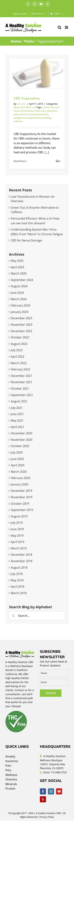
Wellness (11, 775)
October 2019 (20, 504)
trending (46, 117)
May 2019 (17, 536)
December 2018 (21, 555)
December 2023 (21, 318)
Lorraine (21, 103)
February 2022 (20, 369)
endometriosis (25, 110)
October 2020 (20, 446)
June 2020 (17, 459)
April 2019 (17, 542)
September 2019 (22, 510)
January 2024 (19, 312)
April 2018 (17, 587)
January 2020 (19, 484)
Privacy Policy (47, 817)
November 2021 (21, 382)
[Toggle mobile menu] (67, 27)
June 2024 (17, 293)
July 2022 (17, 350)
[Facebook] (43, 791)
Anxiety (10, 756)
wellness (18, 121)
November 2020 (21, 440)
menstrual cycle (42, 110)
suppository (34, 117)
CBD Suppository (27, 98)
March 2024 (19, 299)
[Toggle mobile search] (59, 27)
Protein (10, 789)
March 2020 (19, 472)
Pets (8, 770)
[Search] (13, 615)
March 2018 (19, 593)
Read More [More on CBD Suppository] (19, 161)
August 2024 (19, 286)
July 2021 (17, 408)
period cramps (27, 114)
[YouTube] (59, 791)
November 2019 (21, 497)
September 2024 (22, 280)
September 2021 (22, 395)
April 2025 (17, 267)
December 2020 (21, 433)
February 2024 (20, 305)
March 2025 (19, 273)
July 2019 (17, 523)
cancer (45, 107)
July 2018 (17, 574)
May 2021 (17, 420)
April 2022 (17, 357)
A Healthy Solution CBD (48, 813)
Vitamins (11, 779)
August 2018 (19, 567)
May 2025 (17, 261)
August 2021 (19, 401)
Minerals (11, 784)
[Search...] (37, 615)
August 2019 (19, 516)
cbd (52, 107)
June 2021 (17, 414)
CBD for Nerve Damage (26, 240)
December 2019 (21, 491)
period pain (42, 114)
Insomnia (11, 761)
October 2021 (20, 388)
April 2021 (17, 427)
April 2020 (17, 465)
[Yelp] (43, 799)
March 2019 (19, 548)
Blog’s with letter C (23, 107)
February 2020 (20, 478)
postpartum (20, 117)
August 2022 (19, 344)
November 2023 (21, 325)
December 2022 (21, 331)
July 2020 (17, 452)
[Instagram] (51, 791)
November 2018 (21, 561)
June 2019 (17, 529)
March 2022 (19, 363)
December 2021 (21, 376)
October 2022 (20, 337)
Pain (8, 766)
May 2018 (17, 580)
